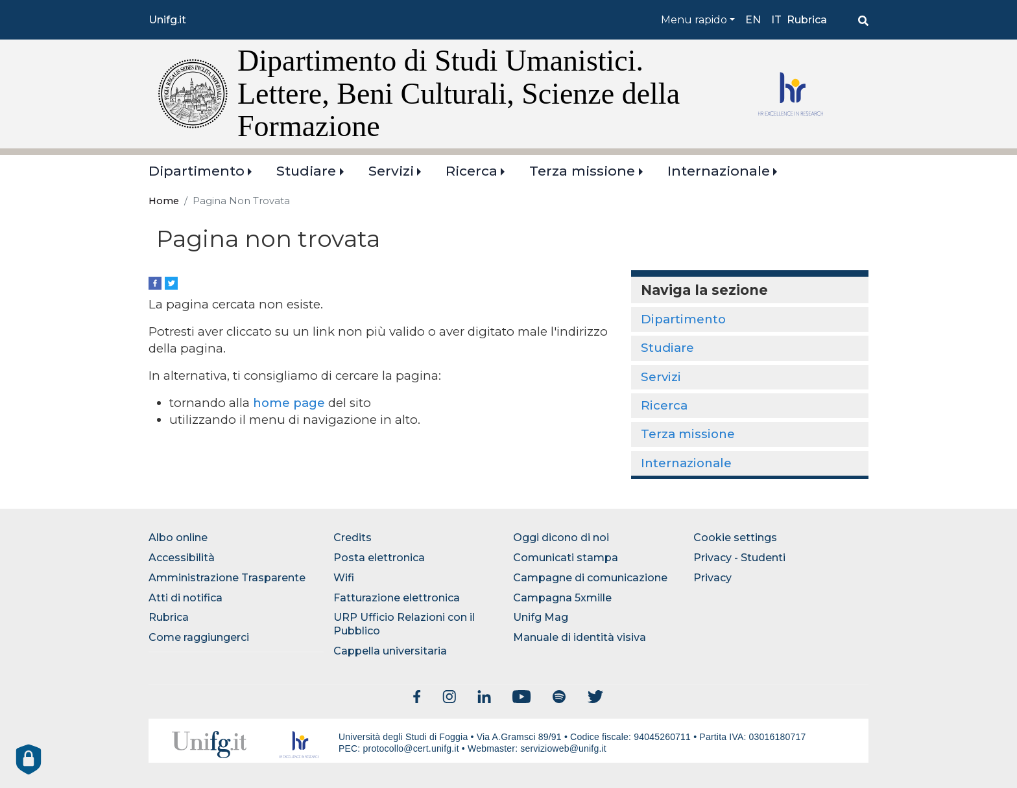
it (776, 20)
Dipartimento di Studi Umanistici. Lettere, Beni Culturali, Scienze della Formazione (458, 93)
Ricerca (471, 171)
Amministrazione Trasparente (227, 578)
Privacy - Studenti (739, 557)
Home (164, 201)
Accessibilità (182, 557)
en (753, 20)
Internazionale (718, 171)
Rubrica (807, 20)
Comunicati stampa (565, 557)
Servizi (391, 171)
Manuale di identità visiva (579, 637)
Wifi (343, 578)
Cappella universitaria (390, 651)
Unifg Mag (540, 617)
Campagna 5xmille (562, 598)
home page (289, 402)
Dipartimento (197, 171)
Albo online (178, 537)
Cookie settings (735, 537)
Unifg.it (167, 20)
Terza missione (582, 171)
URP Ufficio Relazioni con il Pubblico (404, 624)
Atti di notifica (185, 598)
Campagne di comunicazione (590, 578)
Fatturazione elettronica (396, 598)
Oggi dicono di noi (561, 537)
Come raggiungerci (199, 637)
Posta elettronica (379, 557)
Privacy (712, 578)
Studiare (306, 171)
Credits (352, 537)
